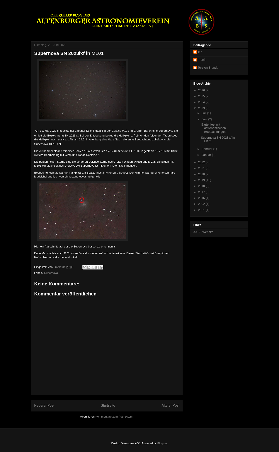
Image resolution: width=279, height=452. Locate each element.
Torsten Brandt (208, 67)
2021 (202, 168)
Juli (204, 113)
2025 (202, 96)
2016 (202, 198)
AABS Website (203, 232)
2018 (202, 186)
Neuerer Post (44, 405)
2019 (202, 180)
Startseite (108, 405)
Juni (205, 119)
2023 (202, 108)
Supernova (51, 273)
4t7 (200, 52)
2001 (202, 210)
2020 (202, 174)
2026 (202, 90)
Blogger (162, 443)
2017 (202, 192)
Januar (207, 155)
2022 (202, 162)
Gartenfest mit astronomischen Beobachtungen (213, 128)
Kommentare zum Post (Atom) (114, 416)
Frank (202, 59)
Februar (207, 149)
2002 (202, 204)
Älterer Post (170, 405)
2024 (202, 102)
